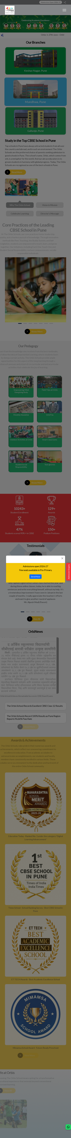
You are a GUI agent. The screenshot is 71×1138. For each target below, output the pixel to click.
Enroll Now (35, 576)
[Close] (62, 558)
